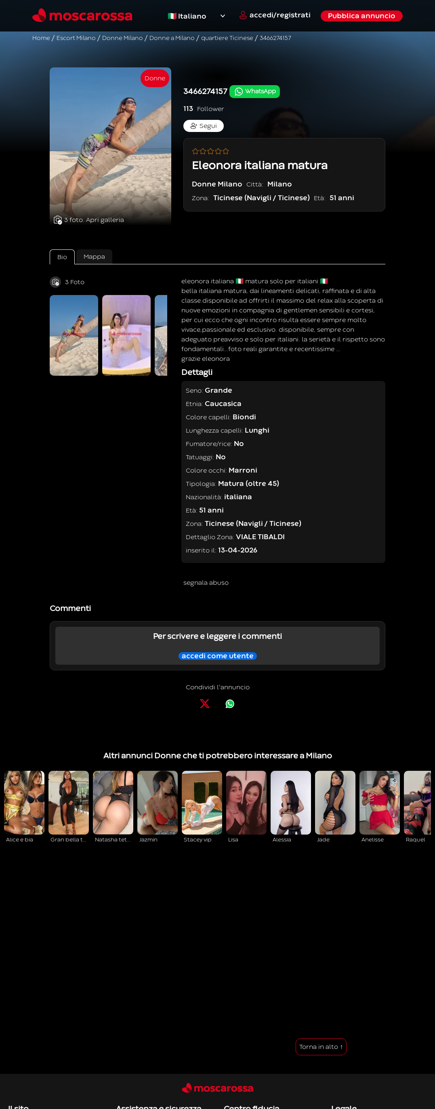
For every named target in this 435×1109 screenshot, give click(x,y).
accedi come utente (218, 656)
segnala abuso (206, 582)
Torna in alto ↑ (321, 1046)
